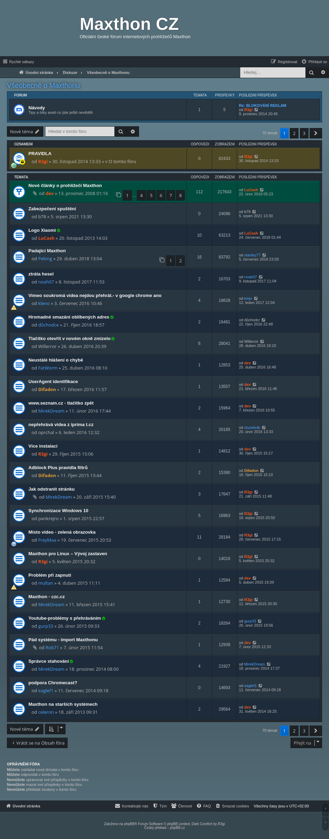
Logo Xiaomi (42, 230)
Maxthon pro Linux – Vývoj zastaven (67, 553)
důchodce (48, 325)
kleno (44, 303)
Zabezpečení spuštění (52, 208)
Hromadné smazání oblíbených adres (68, 317)
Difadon (47, 389)
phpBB (129, 824)
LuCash (251, 190)
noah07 (46, 282)
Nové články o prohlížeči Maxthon (65, 185)
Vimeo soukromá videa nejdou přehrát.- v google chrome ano (95, 295)
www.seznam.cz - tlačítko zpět (61, 403)
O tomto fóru (122, 161)
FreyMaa (47, 540)
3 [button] (304, 133)
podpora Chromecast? (52, 682)
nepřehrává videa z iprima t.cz (61, 424)
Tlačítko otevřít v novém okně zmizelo (69, 338)
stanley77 (252, 255)
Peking (45, 258)
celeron (46, 712)
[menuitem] (314, 62)
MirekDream (51, 411)
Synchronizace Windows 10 (58, 510)
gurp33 (45, 626)
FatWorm (48, 368)
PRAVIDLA (39, 153)
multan (45, 583)
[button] (316, 133)
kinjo (248, 298)
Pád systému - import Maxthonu (63, 639)
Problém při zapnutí (49, 575)
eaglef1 (45, 690)
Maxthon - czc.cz (46, 596)
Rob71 (52, 647)
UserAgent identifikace (53, 381)
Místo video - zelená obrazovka (61, 532)
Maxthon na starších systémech (62, 704)
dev (50, 193)
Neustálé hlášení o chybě (55, 360)
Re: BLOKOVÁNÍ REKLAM (262, 105)
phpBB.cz (177, 828)
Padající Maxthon (47, 250)
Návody (36, 107)
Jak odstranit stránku (51, 489)
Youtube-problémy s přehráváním (64, 618)
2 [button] (294, 133)
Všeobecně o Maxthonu (43, 85)
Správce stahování (48, 661)
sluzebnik (252, 427)
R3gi (248, 110)
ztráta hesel (41, 274)
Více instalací (43, 446)
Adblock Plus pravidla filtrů (58, 467)
